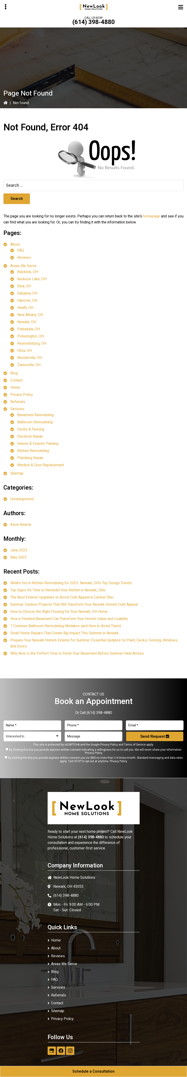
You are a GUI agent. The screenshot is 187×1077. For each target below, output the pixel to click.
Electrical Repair (30, 436)
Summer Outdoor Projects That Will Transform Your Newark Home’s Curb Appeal (74, 604)
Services (17, 409)
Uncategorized (22, 499)
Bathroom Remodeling (35, 422)
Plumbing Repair (30, 458)
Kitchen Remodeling (33, 451)
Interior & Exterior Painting (37, 443)
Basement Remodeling (35, 415)
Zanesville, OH (28, 365)
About (15, 244)
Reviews (24, 257)
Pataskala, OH (28, 329)
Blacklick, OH (27, 272)
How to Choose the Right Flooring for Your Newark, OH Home (59, 611)
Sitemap (16, 473)
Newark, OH (26, 322)
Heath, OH (25, 307)
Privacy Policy (21, 394)
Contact (16, 380)
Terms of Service (135, 745)
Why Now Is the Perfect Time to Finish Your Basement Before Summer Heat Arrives (77, 653)
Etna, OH (24, 286)
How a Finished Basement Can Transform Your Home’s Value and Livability (69, 619)
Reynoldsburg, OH (31, 343)
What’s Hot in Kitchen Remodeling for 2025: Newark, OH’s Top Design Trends (71, 583)
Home (15, 387)
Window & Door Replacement (40, 465)
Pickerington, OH (30, 336)
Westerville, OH (29, 358)
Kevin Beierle (20, 524)
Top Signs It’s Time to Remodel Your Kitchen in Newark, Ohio (58, 590)
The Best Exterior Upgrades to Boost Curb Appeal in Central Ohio (61, 597)
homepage (151, 216)
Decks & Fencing (30, 429)
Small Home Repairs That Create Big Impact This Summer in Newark (64, 633)
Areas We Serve (23, 266)
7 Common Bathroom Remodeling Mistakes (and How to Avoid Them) (65, 626)
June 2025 (18, 550)
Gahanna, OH (27, 293)
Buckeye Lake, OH (31, 279)
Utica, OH (24, 350)
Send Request (154, 736)
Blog (14, 373)
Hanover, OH (27, 300)
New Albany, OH (30, 315)
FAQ (20, 250)
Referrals (17, 402)
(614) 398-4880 (93, 22)
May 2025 (18, 557)
